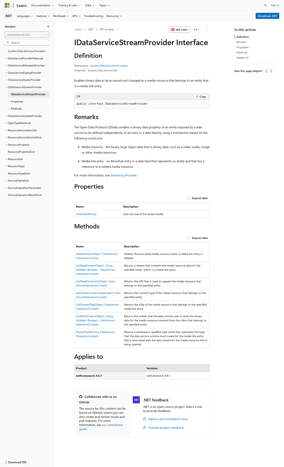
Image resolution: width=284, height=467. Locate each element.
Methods (241, 52)
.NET (90, 29)
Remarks (241, 42)
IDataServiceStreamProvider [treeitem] (28, 94)
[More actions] (206, 29)
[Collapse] (48, 26)
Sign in (275, 5)
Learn (78, 29)
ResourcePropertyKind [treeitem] (21, 152)
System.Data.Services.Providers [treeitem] (26, 51)
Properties (242, 47)
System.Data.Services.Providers (109, 65)
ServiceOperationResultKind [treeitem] (24, 195)
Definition (242, 37)
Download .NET (267, 16)
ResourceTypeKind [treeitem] (19, 173)
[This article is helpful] (266, 71)
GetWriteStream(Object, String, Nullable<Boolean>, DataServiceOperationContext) (95, 320)
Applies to (242, 57)
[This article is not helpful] (271, 71)
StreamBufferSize (86, 214)
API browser (107, 29)
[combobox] (27, 35)
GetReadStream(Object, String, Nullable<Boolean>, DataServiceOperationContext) (95, 270)
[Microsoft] (7, 5)
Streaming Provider (123, 175)
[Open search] (265, 5)
